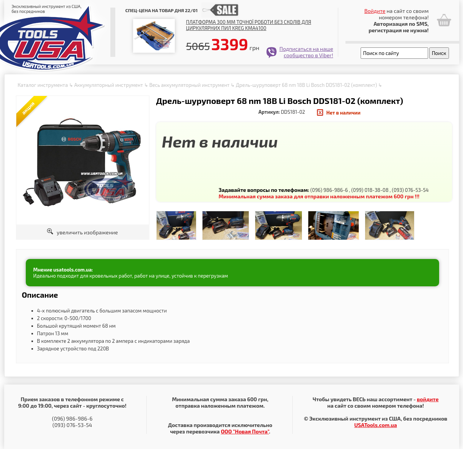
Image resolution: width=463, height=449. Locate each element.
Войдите (375, 11)
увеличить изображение (82, 232)
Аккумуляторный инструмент (108, 85)
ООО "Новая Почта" (245, 431)
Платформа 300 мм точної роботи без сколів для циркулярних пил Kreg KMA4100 (248, 25)
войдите (427, 399)
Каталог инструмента (43, 85)
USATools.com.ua (375, 425)
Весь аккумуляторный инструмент (189, 85)
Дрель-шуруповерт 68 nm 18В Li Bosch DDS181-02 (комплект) (306, 85)
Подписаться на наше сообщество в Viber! (306, 52)
